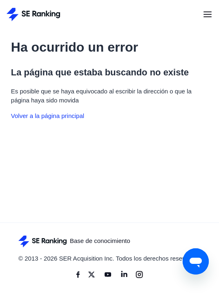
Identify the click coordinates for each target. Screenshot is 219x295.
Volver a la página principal (47, 115)
